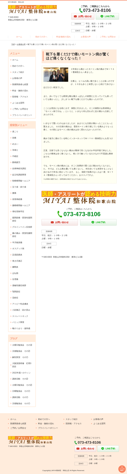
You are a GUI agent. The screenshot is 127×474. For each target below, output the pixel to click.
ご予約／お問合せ (108, 37)
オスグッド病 (18, 248)
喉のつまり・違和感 (21, 328)
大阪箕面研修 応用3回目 (21, 365)
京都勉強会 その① (21, 403)
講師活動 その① (20, 397)
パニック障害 (18, 322)
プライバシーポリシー (22, 115)
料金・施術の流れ (20, 91)
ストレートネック (20, 316)
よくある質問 (18, 103)
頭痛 (14, 138)
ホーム (19, 37)
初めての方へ (41, 37)
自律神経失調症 (19, 168)
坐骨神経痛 (17, 199)
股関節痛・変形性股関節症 (22, 219)
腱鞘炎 (15, 267)
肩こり (15, 132)
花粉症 (15, 298)
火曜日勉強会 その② (22, 385)
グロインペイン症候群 (22, 227)
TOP (13, 44)
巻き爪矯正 (17, 261)
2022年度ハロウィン (21, 373)
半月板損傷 (17, 242)
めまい (15, 144)
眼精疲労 (16, 162)
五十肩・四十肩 (19, 187)
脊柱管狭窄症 (18, 211)
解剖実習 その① (20, 357)
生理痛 (15, 279)
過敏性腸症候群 (19, 285)
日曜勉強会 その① (21, 391)
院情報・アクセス (20, 97)
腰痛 (14, 193)
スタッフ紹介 (18, 72)
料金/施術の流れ (63, 37)
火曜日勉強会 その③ (22, 345)
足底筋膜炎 (17, 255)
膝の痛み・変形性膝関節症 (22, 234)
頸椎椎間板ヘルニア (21, 181)
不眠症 (15, 156)
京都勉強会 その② (21, 351)
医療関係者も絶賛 (20, 84)
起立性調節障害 (19, 175)
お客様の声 (86, 37)
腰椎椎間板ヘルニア (21, 205)
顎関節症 (16, 292)
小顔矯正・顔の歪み (21, 310)
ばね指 (15, 273)
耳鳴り (15, 150)
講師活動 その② (20, 379)
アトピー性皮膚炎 (20, 304)
